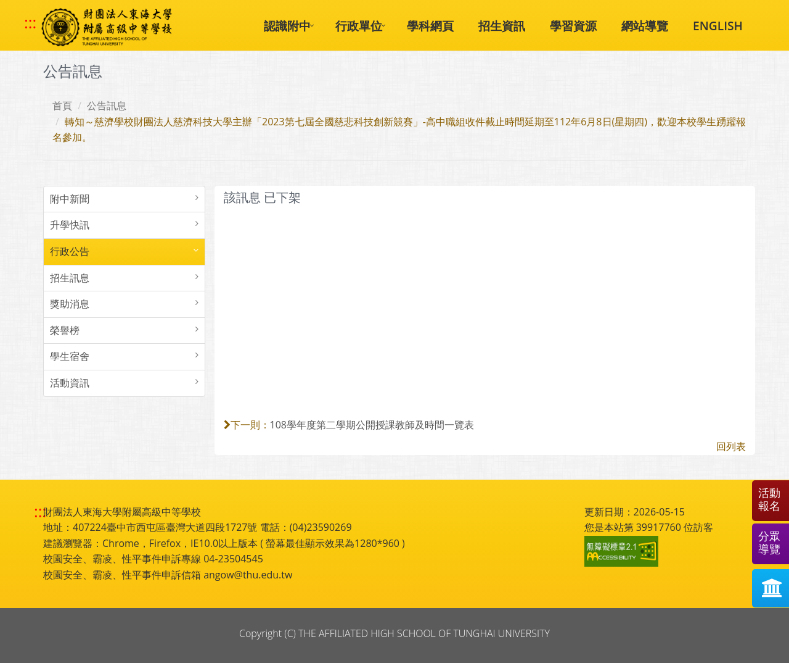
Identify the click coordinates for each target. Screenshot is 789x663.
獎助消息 (69, 304)
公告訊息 (106, 105)
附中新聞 (69, 199)
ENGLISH (718, 25)
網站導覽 (644, 25)
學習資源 (573, 25)
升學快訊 (69, 224)
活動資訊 (69, 383)
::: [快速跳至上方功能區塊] (30, 23)
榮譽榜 (65, 330)
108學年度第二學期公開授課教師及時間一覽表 (372, 425)
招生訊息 (69, 278)
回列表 (731, 446)
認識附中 (287, 25)
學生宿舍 (69, 356)
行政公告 (69, 251)
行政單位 (358, 25)
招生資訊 (501, 25)
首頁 (62, 105)
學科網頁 (430, 25)
